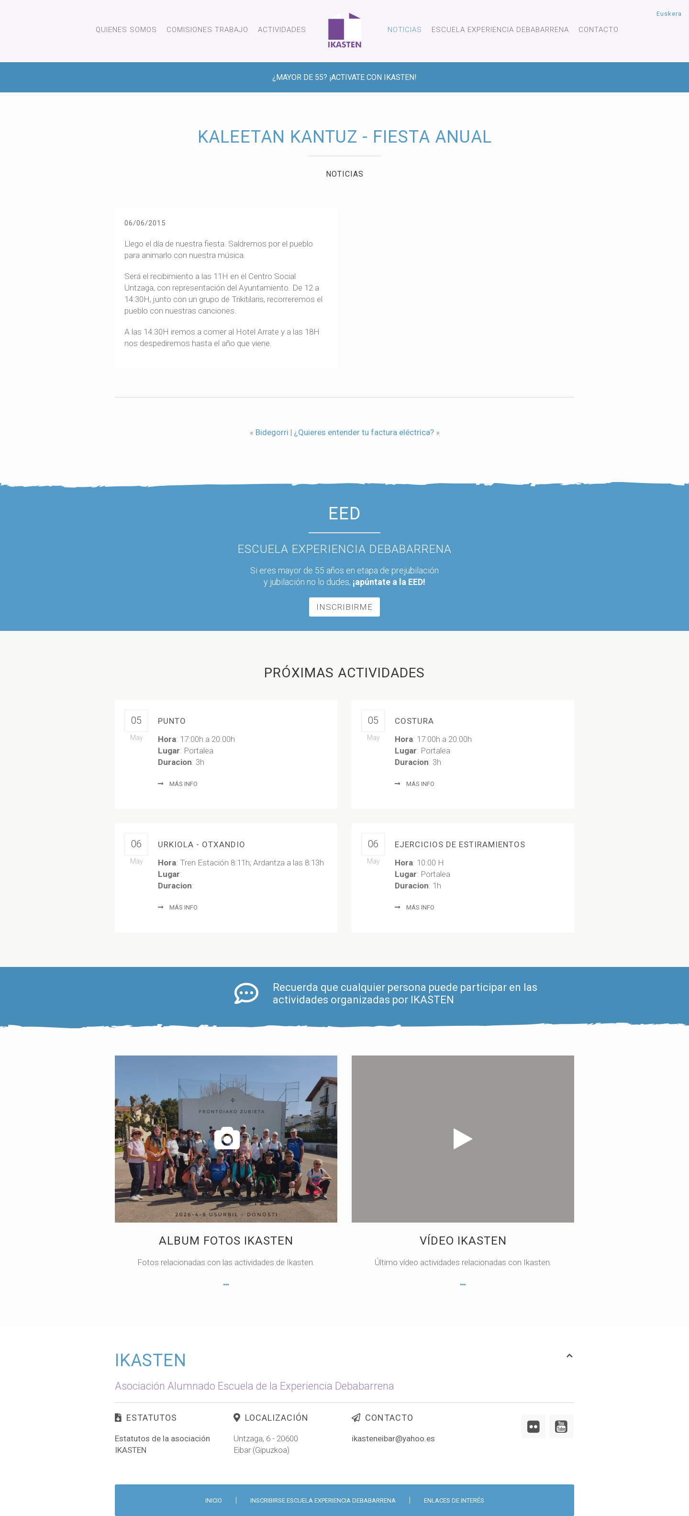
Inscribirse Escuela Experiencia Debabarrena (323, 1500)
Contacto (598, 29)
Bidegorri (272, 432)
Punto (172, 721)
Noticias (405, 29)
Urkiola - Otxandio (201, 844)
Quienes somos (126, 29)
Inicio (213, 1500)
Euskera (669, 13)
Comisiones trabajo (207, 29)
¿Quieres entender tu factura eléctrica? (364, 432)
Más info (178, 783)
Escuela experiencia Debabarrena (500, 29)
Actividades (282, 29)
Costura (414, 721)
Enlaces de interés (454, 1500)
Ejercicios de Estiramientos (460, 844)
